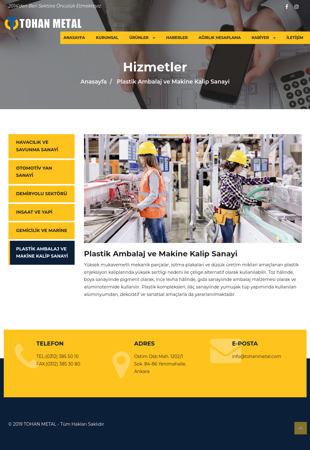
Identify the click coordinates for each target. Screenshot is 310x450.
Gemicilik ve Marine (41, 230)
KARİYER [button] (264, 37)
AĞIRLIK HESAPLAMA (220, 37)
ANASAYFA (74, 37)
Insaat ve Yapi (34, 212)
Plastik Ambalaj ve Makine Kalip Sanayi (42, 252)
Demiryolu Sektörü (41, 193)
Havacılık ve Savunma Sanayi (37, 145)
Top (300, 428)
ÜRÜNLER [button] (142, 37)
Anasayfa (94, 81)
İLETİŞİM (295, 37)
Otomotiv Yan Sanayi (34, 171)
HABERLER (177, 37)
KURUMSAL (107, 37)
